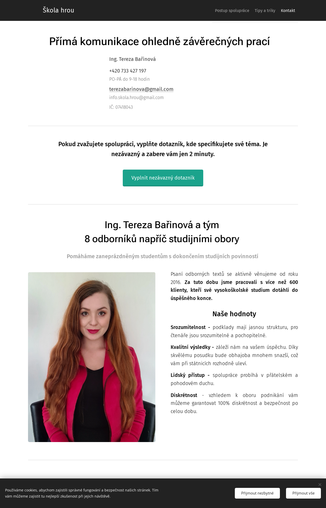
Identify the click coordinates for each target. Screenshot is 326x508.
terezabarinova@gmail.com (141, 89)
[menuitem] (223, 10)
